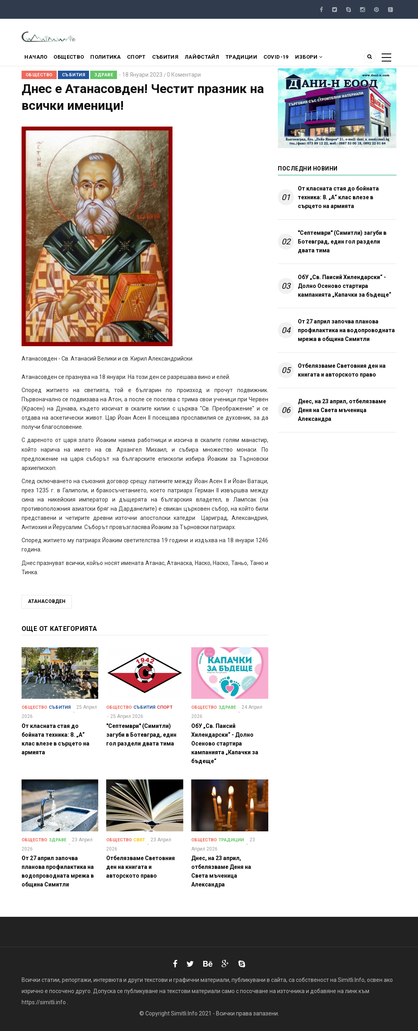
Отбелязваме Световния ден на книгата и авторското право (342, 370)
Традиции (260, 58)
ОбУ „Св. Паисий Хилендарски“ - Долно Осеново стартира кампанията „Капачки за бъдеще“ (344, 286)
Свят (139, 840)
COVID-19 (297, 58)
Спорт (146, 58)
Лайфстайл (218, 58)
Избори (333, 58)
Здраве (103, 74)
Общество (73, 58)
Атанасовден (46, 601)
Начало (37, 58)
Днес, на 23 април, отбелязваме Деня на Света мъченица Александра (342, 410)
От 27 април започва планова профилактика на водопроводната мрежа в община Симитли (346, 330)
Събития (178, 58)
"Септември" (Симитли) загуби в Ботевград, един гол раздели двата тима (342, 242)
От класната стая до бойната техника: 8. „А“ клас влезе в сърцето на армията (338, 197)
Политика (112, 58)
